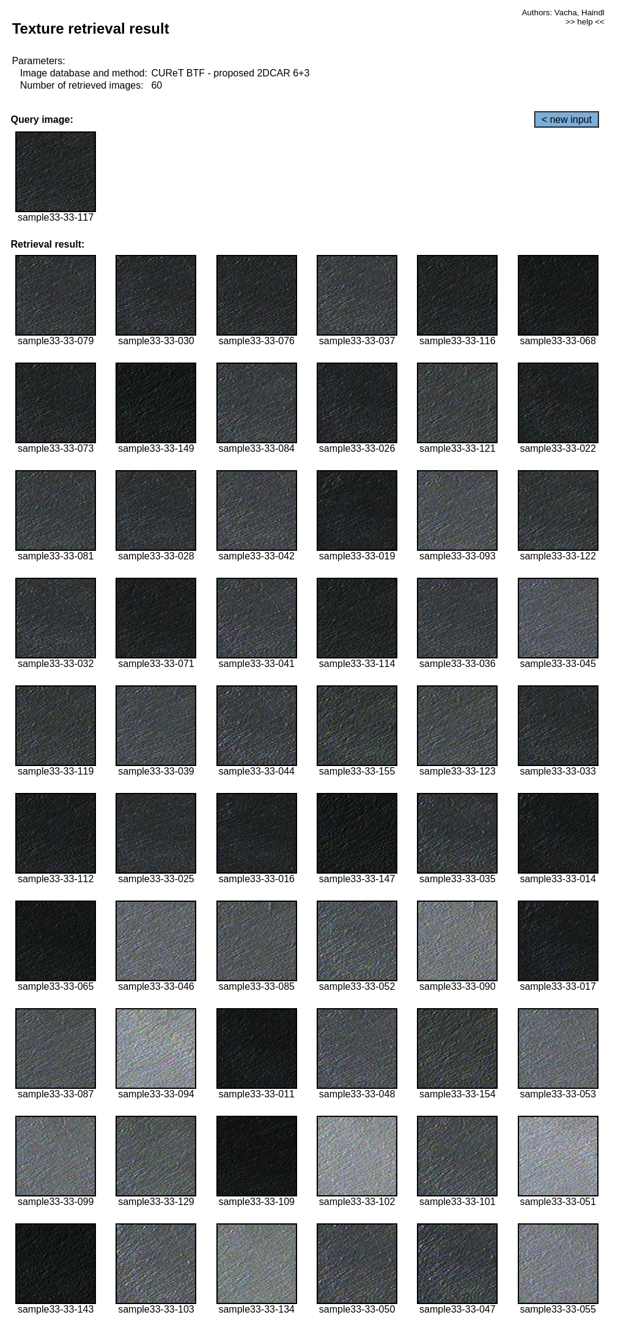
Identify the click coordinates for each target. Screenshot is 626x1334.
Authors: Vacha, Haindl (562, 12)
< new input (567, 119)
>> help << (585, 21)
